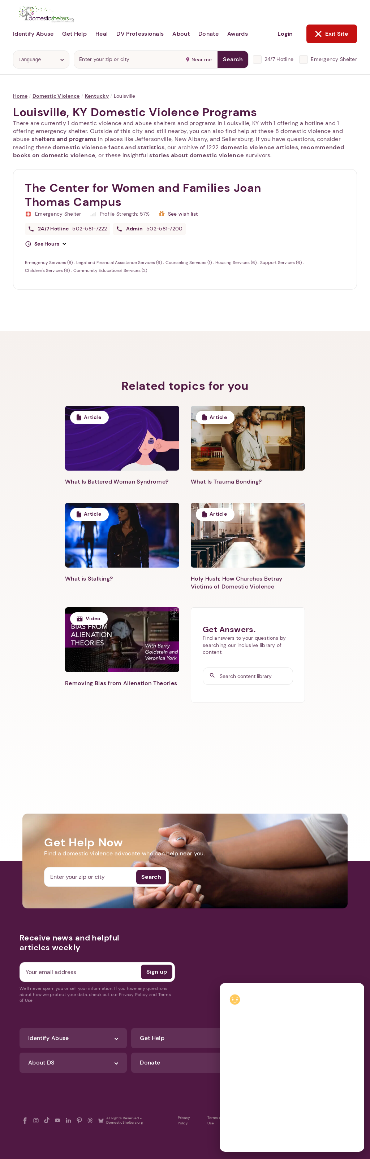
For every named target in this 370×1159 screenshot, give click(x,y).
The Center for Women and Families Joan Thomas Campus (143, 195)
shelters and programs (63, 139)
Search (233, 59)
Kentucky (97, 96)
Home (20, 96)
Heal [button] (101, 34)
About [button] (181, 34)
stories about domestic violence (196, 155)
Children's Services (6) (48, 270)
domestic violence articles (259, 147)
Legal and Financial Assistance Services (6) (119, 262)
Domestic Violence (56, 96)
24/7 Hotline (278, 59)
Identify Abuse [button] (33, 34)
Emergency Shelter (334, 59)
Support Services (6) (281, 262)
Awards (237, 34)
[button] (45, 244)
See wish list (183, 214)
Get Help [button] (74, 34)
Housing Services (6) (236, 262)
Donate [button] (208, 34)
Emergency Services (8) (49, 262)
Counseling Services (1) (189, 262)
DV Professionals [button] (140, 34)
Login (285, 34)
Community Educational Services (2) (110, 270)
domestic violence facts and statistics (108, 147)
